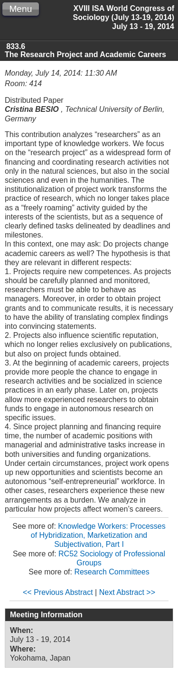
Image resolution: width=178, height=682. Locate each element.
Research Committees (111, 572)
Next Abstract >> (127, 592)
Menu (20, 9)
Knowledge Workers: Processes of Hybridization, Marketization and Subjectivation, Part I (98, 535)
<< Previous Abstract (58, 592)
